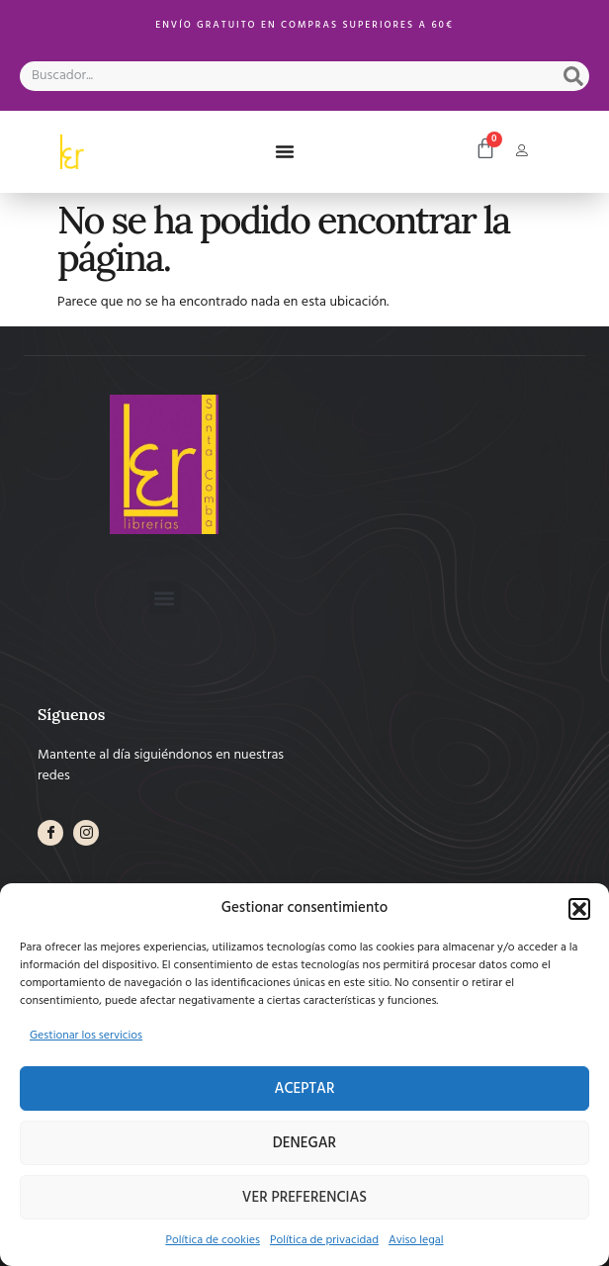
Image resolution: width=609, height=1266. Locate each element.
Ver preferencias (304, 1198)
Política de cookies (212, 1240)
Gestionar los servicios (86, 1035)
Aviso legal (416, 1240)
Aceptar (305, 1089)
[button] (579, 909)
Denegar (304, 1143)
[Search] (573, 76)
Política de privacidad (324, 1240)
